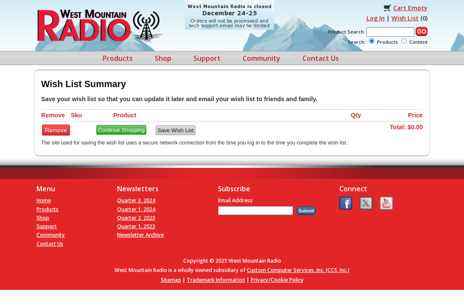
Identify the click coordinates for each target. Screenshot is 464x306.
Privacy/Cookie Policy (277, 279)
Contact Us (320, 58)
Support (207, 58)
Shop (163, 58)
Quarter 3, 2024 (136, 200)
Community (261, 58)
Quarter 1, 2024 (136, 209)
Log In (375, 18)
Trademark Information (216, 279)
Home (43, 200)
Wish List (405, 18)
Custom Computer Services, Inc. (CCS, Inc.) (298, 270)
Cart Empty (410, 8)
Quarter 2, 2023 (136, 217)
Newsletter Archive (140, 234)
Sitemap (171, 279)
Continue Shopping (121, 130)
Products (118, 58)
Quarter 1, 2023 (136, 226)
